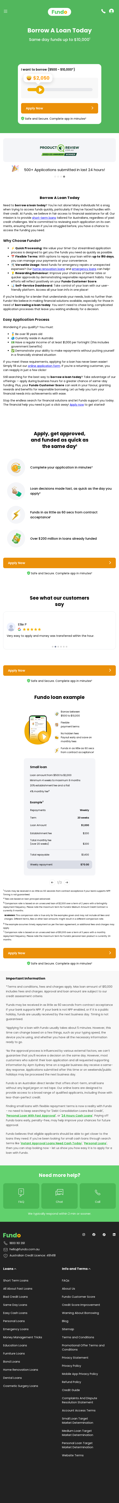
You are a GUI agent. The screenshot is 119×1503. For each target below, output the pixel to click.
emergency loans (84, 269)
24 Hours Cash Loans (77, 1116)
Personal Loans (95, 1143)
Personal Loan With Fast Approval (31, 1116)
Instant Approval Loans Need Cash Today (51, 1143)
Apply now (77, 405)
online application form (44, 366)
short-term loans (44, 218)
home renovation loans (49, 269)
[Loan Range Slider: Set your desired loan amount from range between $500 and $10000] (60, 89)
